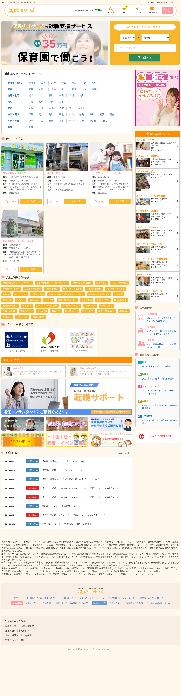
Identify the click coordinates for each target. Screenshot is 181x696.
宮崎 (81, 121)
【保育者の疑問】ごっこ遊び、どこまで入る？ (63, 470)
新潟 (31, 95)
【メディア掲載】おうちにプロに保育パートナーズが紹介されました (74, 515)
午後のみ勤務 (9, 311)
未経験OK (42, 311)
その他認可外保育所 (115, 289)
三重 (61, 102)
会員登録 (167, 10)
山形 (84, 83)
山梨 (41, 95)
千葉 (53, 89)
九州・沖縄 (13, 121)
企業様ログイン (174, 2)
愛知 (31, 102)
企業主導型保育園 (32, 289)
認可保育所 (101, 283)
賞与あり (20, 300)
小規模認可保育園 (11, 289)
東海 (10, 102)
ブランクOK (21, 317)
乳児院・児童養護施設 (99, 294)
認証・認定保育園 (120, 283)
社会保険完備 (120, 300)
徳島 (81, 114)
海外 (10, 127)
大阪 (31, 108)
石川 (71, 95)
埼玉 (63, 89)
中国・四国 (13, 114)
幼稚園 (6, 294)
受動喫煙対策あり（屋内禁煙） (17, 283)
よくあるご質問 (110, 598)
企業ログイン (115, 603)
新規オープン (103, 300)
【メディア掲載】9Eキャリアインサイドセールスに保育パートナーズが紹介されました (82, 488)
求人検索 (73, 603)
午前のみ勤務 (106, 305)
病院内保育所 (52, 289)
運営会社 (17, 598)
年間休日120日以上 (71, 305)
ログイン (60, 603)
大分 (71, 121)
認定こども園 (20, 294)
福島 (94, 83)
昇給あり (7, 300)
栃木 (84, 89)
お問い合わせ (161, 598)
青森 (43, 83)
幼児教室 (118, 294)
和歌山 (82, 108)
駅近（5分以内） (106, 311)
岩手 (53, 83)
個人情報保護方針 (48, 598)
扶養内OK (123, 311)
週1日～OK (90, 305)
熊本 (61, 121)
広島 (31, 114)
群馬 (94, 89)
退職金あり (34, 300)
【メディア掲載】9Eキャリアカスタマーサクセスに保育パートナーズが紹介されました (82, 497)
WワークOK (87, 311)
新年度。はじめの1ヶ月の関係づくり (59, 506)
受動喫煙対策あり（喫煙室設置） (52, 283)
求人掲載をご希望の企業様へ (157, 2)
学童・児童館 (37, 294)
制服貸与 (7, 317)
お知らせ (66, 598)
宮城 (63, 83)
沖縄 (104, 121)
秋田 (74, 83)
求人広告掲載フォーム (160, 603)
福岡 (31, 121)
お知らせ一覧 (124, 453)
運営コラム (145, 598)
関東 (10, 89)
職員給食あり (71, 311)
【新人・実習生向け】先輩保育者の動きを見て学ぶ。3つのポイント (73, 479)
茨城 (74, 89)
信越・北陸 (13, 95)
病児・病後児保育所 (72, 289)
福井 (81, 95)
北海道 (32, 83)
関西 (10, 108)
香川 (91, 114)
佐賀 (41, 121)
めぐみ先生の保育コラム (86, 598)
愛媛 (102, 114)
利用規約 (31, 598)
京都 (51, 108)
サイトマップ (128, 598)
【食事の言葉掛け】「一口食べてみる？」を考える (65, 461)
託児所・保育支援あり (46, 305)
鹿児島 (93, 121)
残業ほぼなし (26, 311)
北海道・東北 (15, 83)
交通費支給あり (10, 305)
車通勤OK (26, 305)
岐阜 (41, 102)
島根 (61, 114)
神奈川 (42, 89)
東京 (31, 89)
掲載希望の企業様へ (135, 603)
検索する (145, 57)
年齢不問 (56, 311)
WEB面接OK (38, 317)
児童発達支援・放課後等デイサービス (66, 294)
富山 (61, 95)
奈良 (71, 108)
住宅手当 (49, 300)
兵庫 (41, 108)
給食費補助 (86, 300)
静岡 (51, 102)
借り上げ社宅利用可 (67, 300)
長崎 (51, 121)
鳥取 (51, 114)
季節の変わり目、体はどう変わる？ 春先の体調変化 (66, 524)
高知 (112, 114)
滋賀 (61, 108)
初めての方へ (31, 603)
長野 (51, 95)
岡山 (41, 114)
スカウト (86, 603)
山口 (71, 114)
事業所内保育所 (94, 289)
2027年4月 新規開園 (82, 283)
